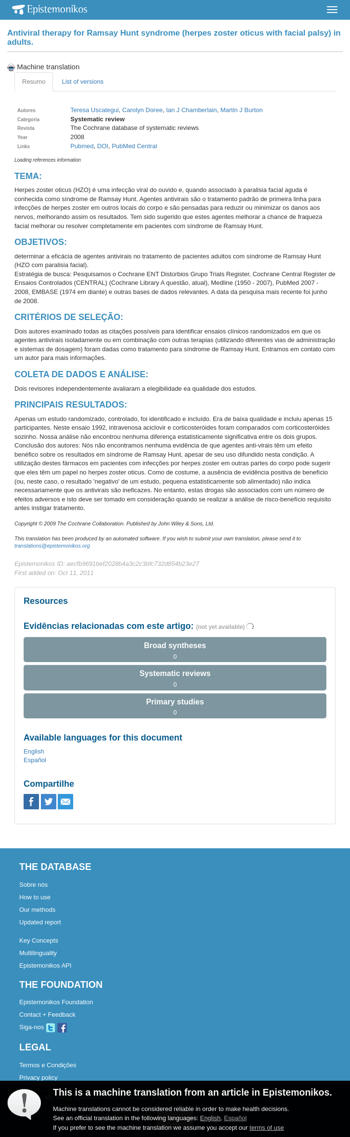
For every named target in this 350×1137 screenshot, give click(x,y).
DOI (102, 146)
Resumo (33, 81)
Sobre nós (33, 884)
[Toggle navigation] (332, 9)
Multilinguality (38, 953)
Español (35, 760)
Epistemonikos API (45, 965)
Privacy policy (38, 1077)
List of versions (83, 81)
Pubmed (81, 146)
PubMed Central (134, 146)
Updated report (40, 922)
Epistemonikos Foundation (56, 1002)
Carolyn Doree (142, 110)
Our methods (37, 909)
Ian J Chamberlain (191, 110)
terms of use (266, 1127)
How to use (35, 897)
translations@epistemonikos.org (52, 546)
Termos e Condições (48, 1065)
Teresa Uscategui (94, 110)
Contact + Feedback (47, 1014)
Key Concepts (38, 940)
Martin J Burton (241, 110)
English (34, 751)
